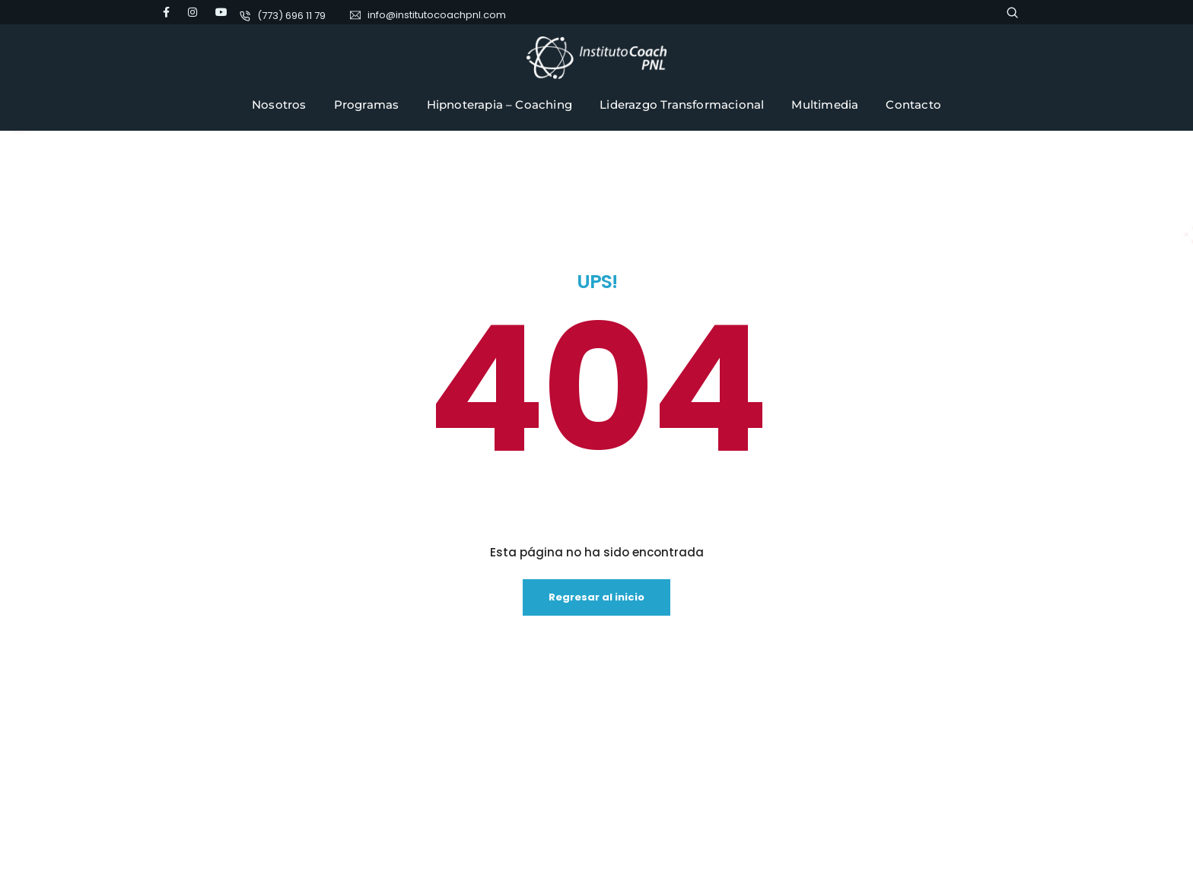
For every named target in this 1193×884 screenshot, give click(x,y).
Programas (366, 104)
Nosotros (279, 104)
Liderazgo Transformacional (682, 104)
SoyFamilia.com (510, 819)
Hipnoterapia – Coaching (500, 104)
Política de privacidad (522, 766)
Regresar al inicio (596, 429)
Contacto (913, 104)
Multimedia (824, 104)
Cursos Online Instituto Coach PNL (550, 792)
